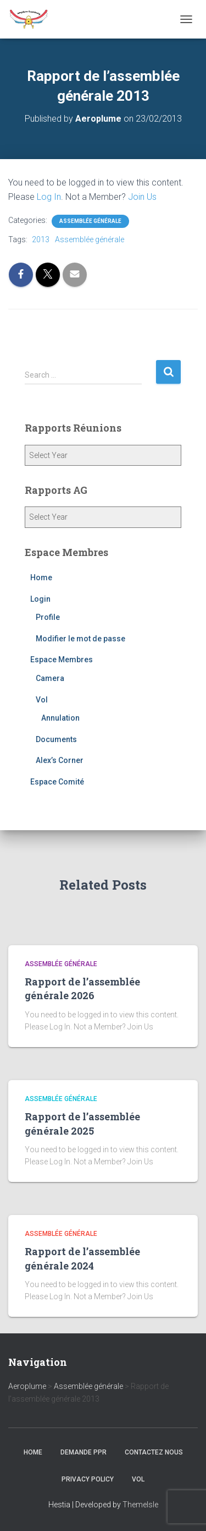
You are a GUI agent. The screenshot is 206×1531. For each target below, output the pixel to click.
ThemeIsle (140, 1504)
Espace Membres (61, 659)
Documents (56, 739)
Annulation (60, 717)
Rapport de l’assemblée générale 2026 (82, 988)
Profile (48, 617)
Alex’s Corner (59, 760)
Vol (42, 699)
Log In (49, 197)
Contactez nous (154, 1452)
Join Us (142, 197)
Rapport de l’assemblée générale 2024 (82, 1258)
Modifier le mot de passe (80, 638)
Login (40, 599)
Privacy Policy (88, 1479)
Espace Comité (57, 781)
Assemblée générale (90, 221)
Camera (50, 678)
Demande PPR (83, 1452)
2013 (40, 239)
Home (41, 577)
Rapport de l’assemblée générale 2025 (82, 1123)
